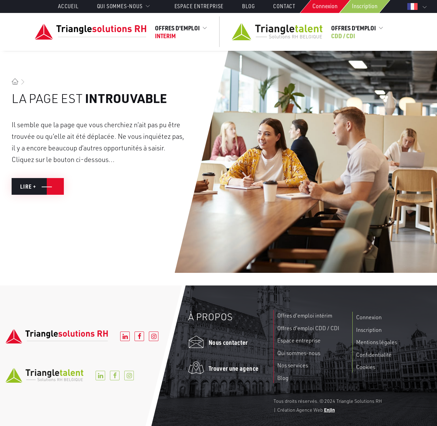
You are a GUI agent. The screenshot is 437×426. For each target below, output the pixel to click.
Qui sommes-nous (298, 353)
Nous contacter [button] (228, 342)
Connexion (325, 6)
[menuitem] (72, 6)
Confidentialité (374, 354)
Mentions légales (376, 342)
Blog (248, 6)
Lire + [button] (28, 186)
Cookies (365, 367)
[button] (196, 345)
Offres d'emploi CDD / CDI (308, 328)
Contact (284, 6)
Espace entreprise (199, 6)
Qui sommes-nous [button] (123, 6)
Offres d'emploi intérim (304, 315)
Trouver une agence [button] (233, 368)
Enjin (329, 410)
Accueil (68, 6)
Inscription (365, 6)
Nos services (292, 365)
